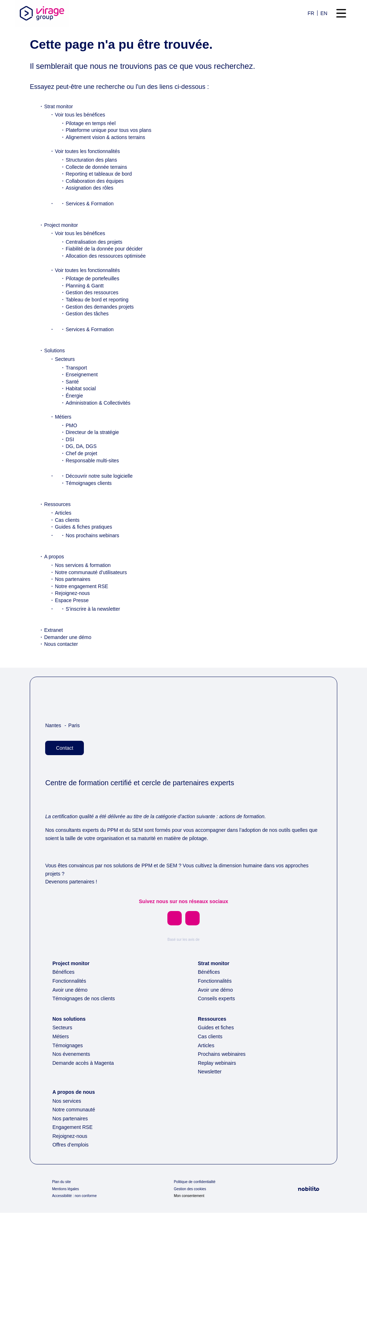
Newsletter (211, 1193)
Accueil (39, 48)
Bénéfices (64, 1094)
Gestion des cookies (192, 1311)
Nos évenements (73, 1176)
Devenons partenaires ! (74, 993)
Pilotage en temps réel (94, 148)
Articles (64, 537)
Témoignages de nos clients (87, 1120)
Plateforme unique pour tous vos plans (114, 154)
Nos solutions (70, 1141)
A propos (55, 581)
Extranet (54, 654)
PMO (71, 450)
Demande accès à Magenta (87, 1185)
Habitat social (83, 413)
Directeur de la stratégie (96, 457)
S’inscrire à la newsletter (96, 633)
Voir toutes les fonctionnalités (92, 176)
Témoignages (69, 1167)
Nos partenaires (74, 603)
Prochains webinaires (224, 1176)
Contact (66, 772)
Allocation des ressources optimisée (111, 280)
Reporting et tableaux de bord (103, 198)
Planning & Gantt (87, 310)
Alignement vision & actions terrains (111, 162)
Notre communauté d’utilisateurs (96, 597)
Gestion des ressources (95, 317)
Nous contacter (63, 668)
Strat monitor (61, 131)
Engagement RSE (73, 1249)
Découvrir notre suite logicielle (103, 500)
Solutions (55, 375)
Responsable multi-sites (96, 485)
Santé (73, 406)
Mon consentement (192, 1318)
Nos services (67, 1223)
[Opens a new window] (174, 1029)
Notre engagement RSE (84, 611)
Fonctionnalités (71, 1103)
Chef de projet (84, 478)
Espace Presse (72, 625)
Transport (78, 392)
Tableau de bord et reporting (102, 324)
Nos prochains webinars (95, 560)
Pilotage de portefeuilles (96, 303)
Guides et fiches (218, 1149)
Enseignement (84, 399)
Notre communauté (77, 1231)
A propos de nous (76, 1214)
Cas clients (68, 544)
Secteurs (66, 383)
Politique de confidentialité (199, 1304)
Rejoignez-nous (74, 617)
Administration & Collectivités (103, 427)
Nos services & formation (86, 589)
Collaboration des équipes (98, 205)
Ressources (58, 529)
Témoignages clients (92, 507)
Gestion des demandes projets (104, 331)
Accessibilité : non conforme (78, 1318)
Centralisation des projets (98, 266)
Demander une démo (71, 662)
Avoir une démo (72, 1112)
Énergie (75, 420)
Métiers (64, 441)
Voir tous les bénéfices (83, 139)
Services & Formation (92, 228)
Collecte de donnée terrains (101, 191)
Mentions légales (68, 1311)
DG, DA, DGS (80, 471)
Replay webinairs (218, 1185)
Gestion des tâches (90, 338)
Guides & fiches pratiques (87, 551)
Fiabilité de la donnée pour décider (109, 273)
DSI (69, 464)
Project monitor (63, 249)
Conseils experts (218, 1120)
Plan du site (63, 1304)
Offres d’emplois (73, 1267)
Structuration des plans (95, 184)
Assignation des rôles (92, 212)
